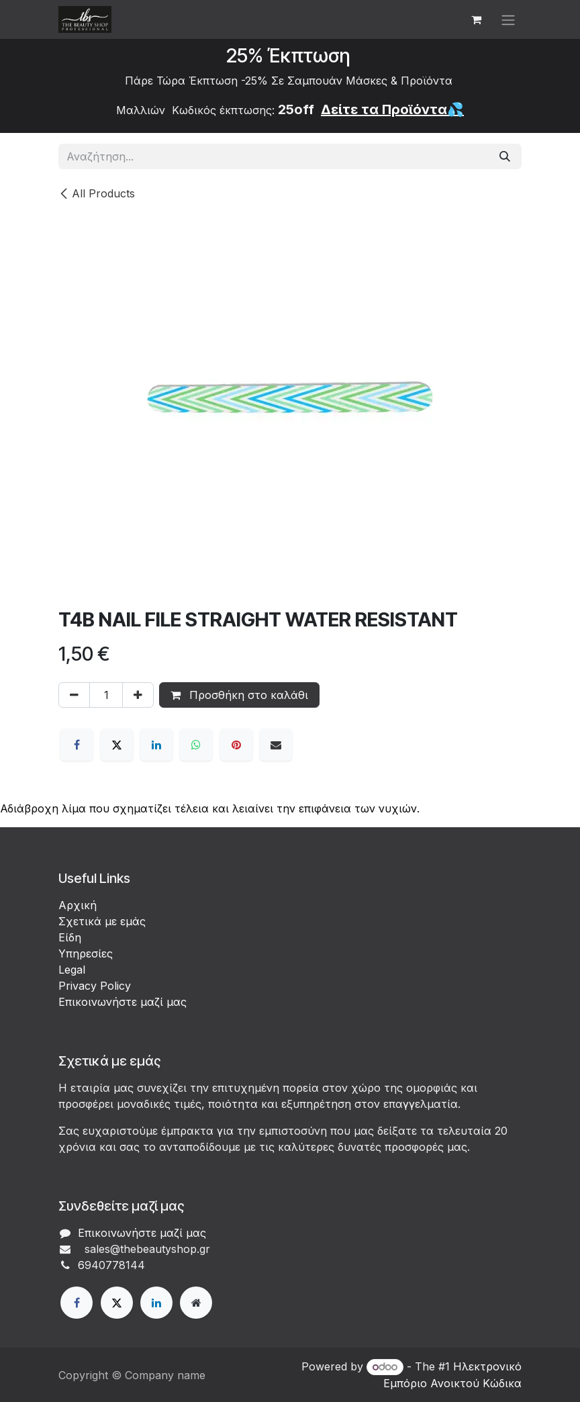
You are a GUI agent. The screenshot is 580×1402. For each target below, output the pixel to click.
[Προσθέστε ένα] (138, 695)
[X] (117, 745)
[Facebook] (76, 745)
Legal (71, 969)
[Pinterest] (236, 745)
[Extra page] (196, 1303)
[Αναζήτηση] (505, 156)
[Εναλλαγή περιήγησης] (508, 19)
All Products (96, 193)
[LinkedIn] (156, 745)
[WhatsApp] (196, 745)
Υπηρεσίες (85, 953)
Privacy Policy (94, 985)
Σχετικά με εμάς (102, 921)
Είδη (69, 937)
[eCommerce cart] (476, 19)
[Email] (276, 745)
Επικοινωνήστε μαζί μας (122, 1002)
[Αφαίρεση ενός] (74, 695)
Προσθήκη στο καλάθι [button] (239, 695)
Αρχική (77, 905)
